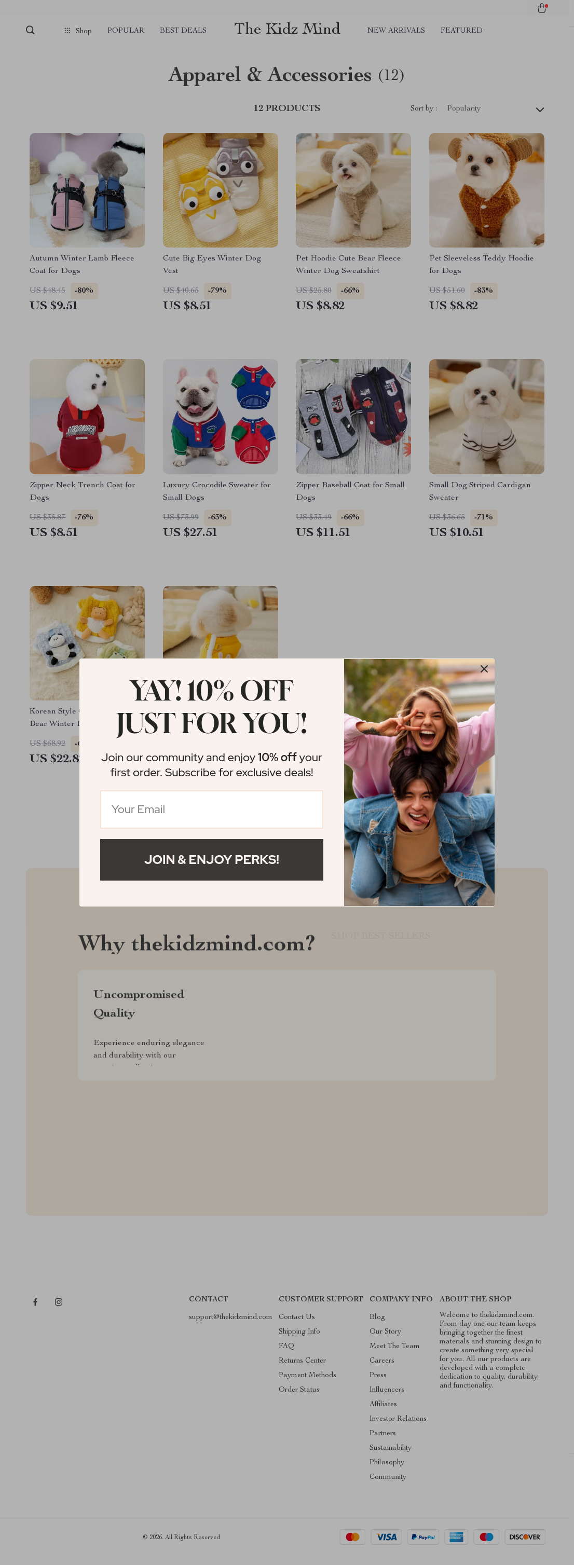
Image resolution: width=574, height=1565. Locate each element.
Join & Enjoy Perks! (211, 860)
